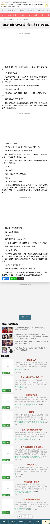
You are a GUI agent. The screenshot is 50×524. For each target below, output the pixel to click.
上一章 (12, 522)
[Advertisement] (25, 48)
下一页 (25, 317)
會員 (46, 521)
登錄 (37, 522)
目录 (29, 522)
